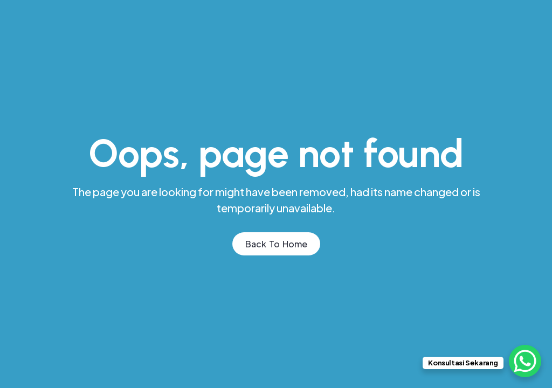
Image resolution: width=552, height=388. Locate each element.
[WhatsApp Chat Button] (525, 361)
